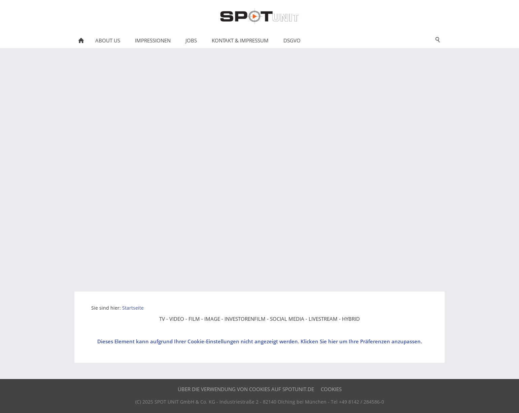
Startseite (133, 308)
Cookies (331, 389)
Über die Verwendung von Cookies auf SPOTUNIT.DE (246, 389)
